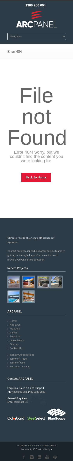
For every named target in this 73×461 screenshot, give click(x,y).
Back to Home (36, 177)
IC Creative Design (42, 449)
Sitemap (14, 344)
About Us (15, 324)
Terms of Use (17, 362)
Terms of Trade (18, 358)
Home (13, 320)
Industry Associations (22, 354)
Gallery (13, 332)
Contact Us (16, 348)
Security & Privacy (19, 366)
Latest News (17, 340)
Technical (15, 336)
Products (15, 328)
